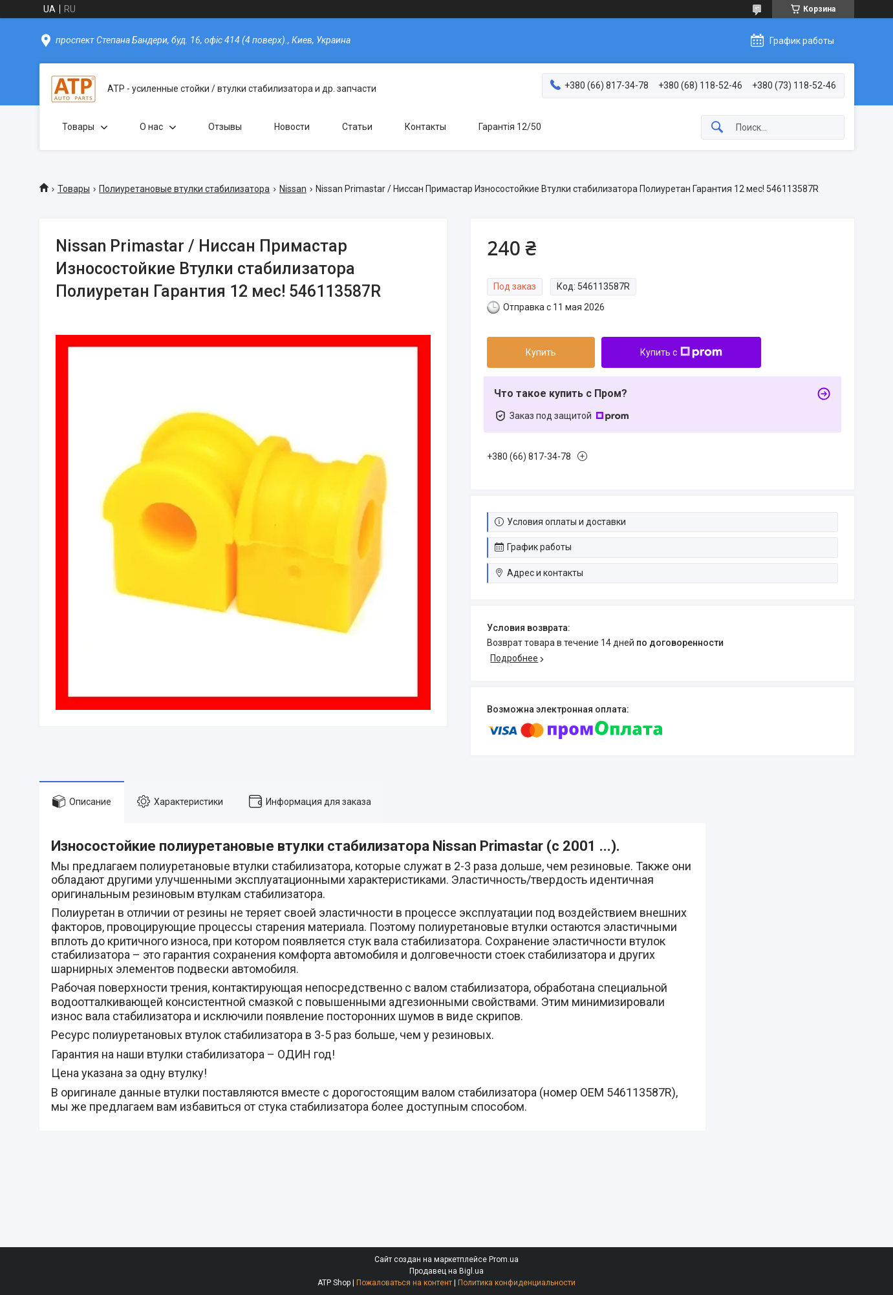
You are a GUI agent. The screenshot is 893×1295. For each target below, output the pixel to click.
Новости (292, 127)
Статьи (357, 127)
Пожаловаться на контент (404, 1282)
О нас (151, 127)
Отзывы (225, 127)
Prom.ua (504, 1259)
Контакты (425, 127)
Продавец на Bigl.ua (446, 1271)
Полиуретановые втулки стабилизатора (184, 189)
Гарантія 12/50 (510, 127)
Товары (78, 127)
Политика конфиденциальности (517, 1282)
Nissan (293, 189)
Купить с (681, 352)
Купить (541, 352)
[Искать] (717, 128)
